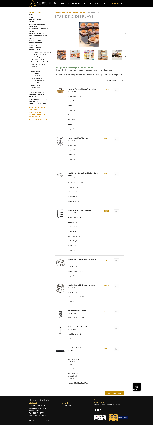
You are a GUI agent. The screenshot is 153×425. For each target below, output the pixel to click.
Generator (33, 101)
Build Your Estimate (37, 107)
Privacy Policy (99, 402)
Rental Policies (35, 117)
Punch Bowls (35, 73)
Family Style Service (37, 76)
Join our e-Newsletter (38, 119)
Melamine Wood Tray (37, 92)
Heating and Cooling (37, 104)
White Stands (35, 85)
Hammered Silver (36, 78)
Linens (31, 22)
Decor (31, 38)
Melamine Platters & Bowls (39, 62)
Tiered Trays (35, 69)
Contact (106, 3)
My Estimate (136, 387)
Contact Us (98, 400)
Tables (31, 17)
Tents (84, 3)
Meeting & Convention (38, 99)
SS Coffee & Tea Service (39, 54)
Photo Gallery (35, 112)
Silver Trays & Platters (38, 64)
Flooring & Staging (36, 40)
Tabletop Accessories (38, 36)
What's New (33, 110)
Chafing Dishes (35, 47)
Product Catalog (36, 12)
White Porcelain (36, 71)
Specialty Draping (36, 43)
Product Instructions (38, 114)
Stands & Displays (37, 57)
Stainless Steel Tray (37, 59)
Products (75, 3)
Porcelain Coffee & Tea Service (41, 52)
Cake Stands (35, 66)
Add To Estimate (114, 393)
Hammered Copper (37, 83)
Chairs (31, 15)
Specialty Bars (35, 19)
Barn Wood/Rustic (36, 33)
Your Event (95, 3)
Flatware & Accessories (38, 29)
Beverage (33, 97)
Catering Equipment (37, 94)
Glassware (33, 26)
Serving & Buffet (35, 50)
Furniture (33, 45)
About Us (65, 3)
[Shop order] (114, 80)
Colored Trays (35, 87)
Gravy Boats (35, 90)
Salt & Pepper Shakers (38, 80)
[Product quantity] (116, 90)
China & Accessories (37, 24)
